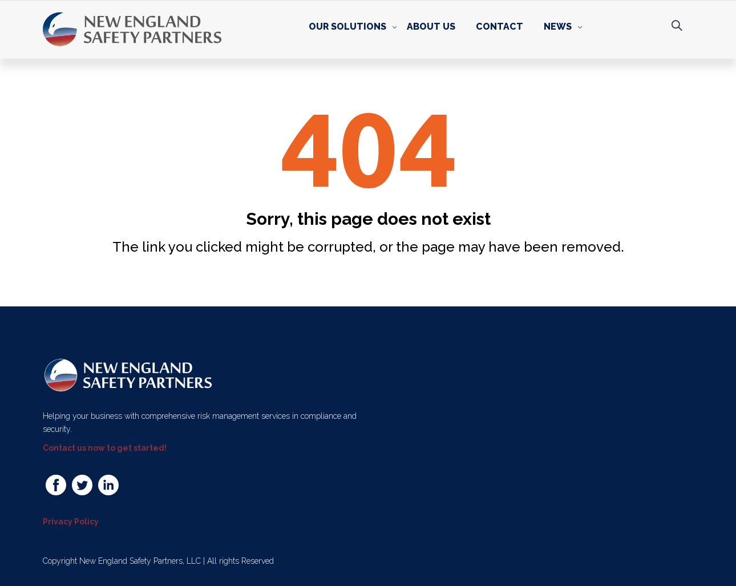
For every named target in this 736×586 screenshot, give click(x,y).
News (558, 26)
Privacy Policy (71, 521)
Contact (499, 26)
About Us (431, 26)
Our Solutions (347, 26)
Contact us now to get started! (105, 447)
